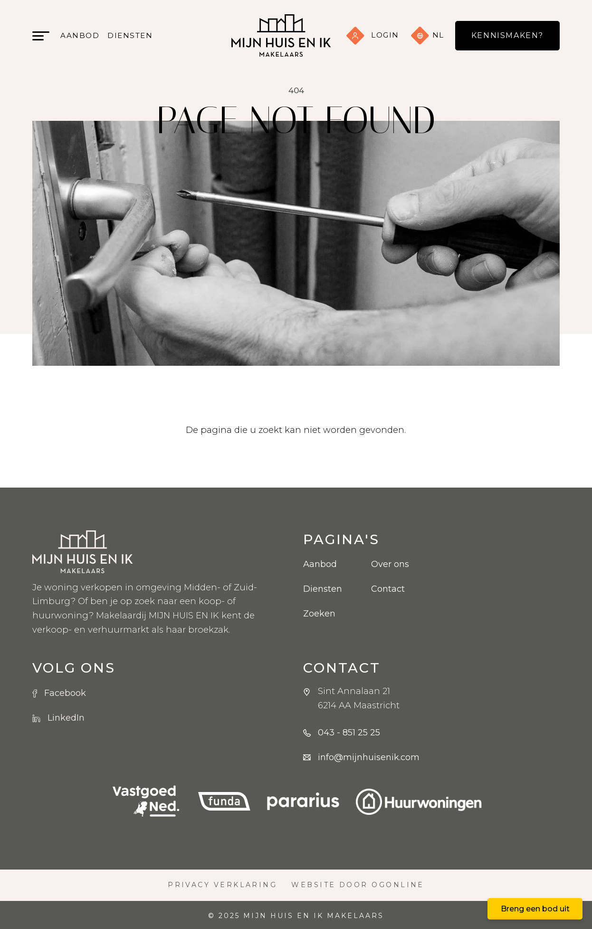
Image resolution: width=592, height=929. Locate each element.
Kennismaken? (507, 35)
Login (372, 34)
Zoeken (319, 613)
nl (427, 35)
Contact (388, 589)
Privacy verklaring (222, 884)
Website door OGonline (357, 884)
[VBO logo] (145, 802)
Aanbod (79, 35)
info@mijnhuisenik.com (369, 757)
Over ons (390, 564)
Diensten (130, 35)
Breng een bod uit (535, 908)
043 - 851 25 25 (349, 732)
